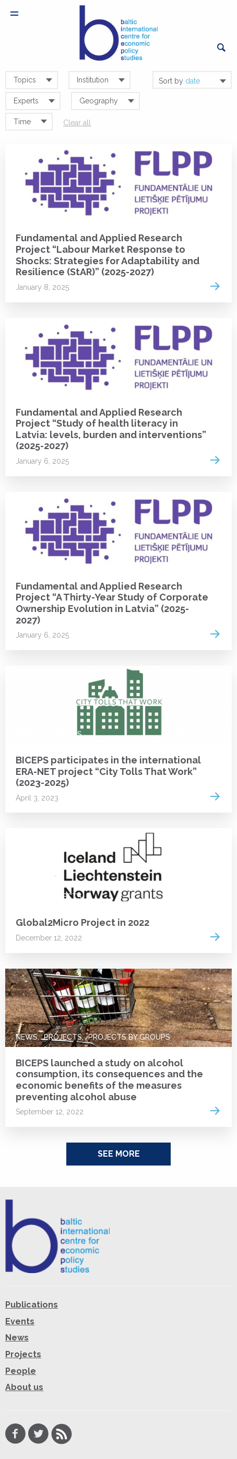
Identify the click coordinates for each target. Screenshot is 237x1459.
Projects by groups (129, 1037)
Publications (31, 1305)
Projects (35, 212)
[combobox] (192, 80)
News (27, 734)
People (20, 1371)
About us (24, 1387)
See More (119, 1154)
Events (19, 1321)
